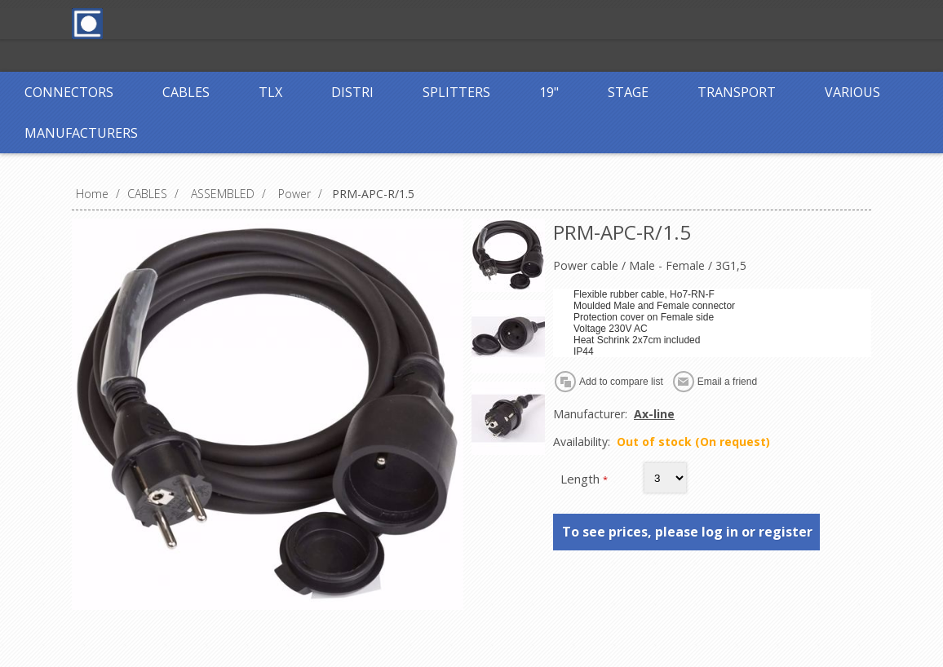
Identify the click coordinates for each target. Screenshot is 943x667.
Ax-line (654, 414)
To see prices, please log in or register (687, 532)
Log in (438, 22)
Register (371, 22)
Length (581, 478)
